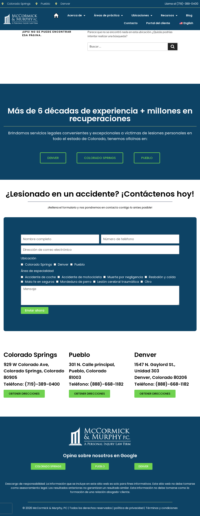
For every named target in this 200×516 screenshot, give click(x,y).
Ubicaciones (141, 15)
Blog (189, 15)
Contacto (131, 23)
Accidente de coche (40, 277)
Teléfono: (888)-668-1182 (96, 384)
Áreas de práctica (108, 15)
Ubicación (28, 258)
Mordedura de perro (75, 282)
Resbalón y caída (162, 277)
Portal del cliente (158, 23)
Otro (148, 282)
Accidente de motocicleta (82, 277)
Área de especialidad (37, 271)
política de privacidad (128, 508)
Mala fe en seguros (39, 282)
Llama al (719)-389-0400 (181, 4)
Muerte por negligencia (125, 277)
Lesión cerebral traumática (118, 282)
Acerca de (76, 15)
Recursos (169, 15)
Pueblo (79, 264)
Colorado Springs (38, 264)
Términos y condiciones (162, 508)
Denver (63, 264)
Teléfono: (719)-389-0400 (32, 384)
